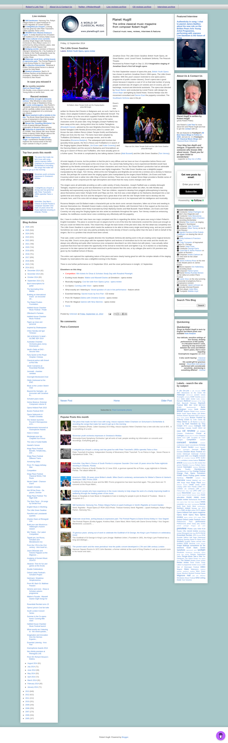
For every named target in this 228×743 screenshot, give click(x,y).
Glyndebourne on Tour (184, 471)
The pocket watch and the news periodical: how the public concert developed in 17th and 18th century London (118, 547)
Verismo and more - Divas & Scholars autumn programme (38, 591)
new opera (180, 502)
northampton (201, 506)
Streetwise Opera (199, 552)
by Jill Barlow (193, 422)
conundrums (194, 445)
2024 (27, 234)
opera (203, 510)
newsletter (180, 504)
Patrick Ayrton (193, 271)
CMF (188, 437)
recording (202, 531)
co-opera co (195, 437)
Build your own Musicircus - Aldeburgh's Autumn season (37, 527)
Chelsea (180, 433)
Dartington (186, 449)
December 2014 (33, 271)
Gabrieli (179, 467)
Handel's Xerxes (33, 445)
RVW (203, 535)
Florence (191, 465)
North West (191, 506)
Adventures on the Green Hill (193, 393)
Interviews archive (166, 7)
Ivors (203, 480)
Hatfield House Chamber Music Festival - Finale (37, 309)
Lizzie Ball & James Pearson (190, 251)
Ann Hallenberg (197, 267)
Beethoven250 (191, 407)
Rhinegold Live (187, 533)
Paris (191, 521)
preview (181, 528)
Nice (186, 504)
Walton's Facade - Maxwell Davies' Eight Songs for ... (37, 599)
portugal (186, 526)
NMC (189, 504)
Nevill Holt (201, 499)
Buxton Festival (196, 418)
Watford (203, 569)
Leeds (191, 485)
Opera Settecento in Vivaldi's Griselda (35, 416)
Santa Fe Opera (195, 539)
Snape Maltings (183, 546)
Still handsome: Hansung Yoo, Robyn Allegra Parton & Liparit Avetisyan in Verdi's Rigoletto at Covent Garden (118, 505)
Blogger (125, 737)
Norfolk (202, 504)
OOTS (198, 510)
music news (192, 497)
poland (179, 526)
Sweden (193, 554)
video (202, 567)
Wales (186, 569)
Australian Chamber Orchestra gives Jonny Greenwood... (37, 344)
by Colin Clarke (196, 419)
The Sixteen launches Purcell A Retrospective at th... (37, 422)
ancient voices (199, 395)
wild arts (195, 575)
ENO (179, 458)
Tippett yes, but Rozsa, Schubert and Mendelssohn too (36, 540)
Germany (202, 467)
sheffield (180, 543)
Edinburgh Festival (198, 454)
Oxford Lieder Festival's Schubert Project (36, 574)
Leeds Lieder (200, 484)
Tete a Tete (197, 556)
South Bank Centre (195, 548)
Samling (186, 539)
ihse (204, 478)
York (183, 580)
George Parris (193, 249)
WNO (198, 578)
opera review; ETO (190, 517)
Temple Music (187, 556)
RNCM (203, 533)
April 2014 (31, 677)
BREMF (180, 411)
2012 (27, 695)
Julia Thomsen (193, 226)
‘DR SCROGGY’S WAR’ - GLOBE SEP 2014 (37, 337)
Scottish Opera (190, 541)
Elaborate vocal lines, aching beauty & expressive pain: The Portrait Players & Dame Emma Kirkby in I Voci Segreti (120, 519)
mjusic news (196, 493)
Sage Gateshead (199, 537)
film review (198, 463)
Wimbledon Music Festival (186, 578)
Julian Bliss (193, 289)
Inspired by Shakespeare (36, 328)
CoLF (203, 437)
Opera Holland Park (184, 512)
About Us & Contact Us (61, 7)
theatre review (183, 562)
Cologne (180, 439)
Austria (197, 397)
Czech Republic (200, 447)
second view (200, 541)
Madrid (179, 493)
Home (67, 306)
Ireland (188, 480)
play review (201, 523)
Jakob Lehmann (194, 285)
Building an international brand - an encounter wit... (36, 297)
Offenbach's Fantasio (35, 313)
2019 (27, 251)
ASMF (192, 397)
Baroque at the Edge (198, 401)
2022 (27, 240)
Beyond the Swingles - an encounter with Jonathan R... (37, 393)
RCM (203, 529)
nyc (199, 508)
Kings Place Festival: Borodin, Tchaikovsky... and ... (37, 451)
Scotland (180, 541)
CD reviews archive (142, 7)
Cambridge (181, 428)
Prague (193, 526)
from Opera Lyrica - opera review (102, 282)
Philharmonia (181, 523)
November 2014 (33, 274)
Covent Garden (187, 447)
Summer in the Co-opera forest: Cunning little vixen (36, 618)
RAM (199, 529)
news (202, 502)
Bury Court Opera (183, 417)
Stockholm (180, 552)
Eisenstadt (180, 456)
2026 (27, 227)
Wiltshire (202, 575)
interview (181, 480)
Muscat (194, 495)
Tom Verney (164, 153)
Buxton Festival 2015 (35, 411)
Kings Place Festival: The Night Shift (37, 497)
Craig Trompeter (185, 242)
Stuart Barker (120, 90)
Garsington (187, 467)
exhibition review (187, 460)
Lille (185, 489)
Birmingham (181, 409)
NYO (203, 508)
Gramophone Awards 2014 (37, 648)
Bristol (192, 411)
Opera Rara (194, 515)
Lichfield (180, 489)
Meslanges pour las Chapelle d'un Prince (36, 437)
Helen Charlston (198, 218)
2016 (27, 261)
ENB (190, 456)
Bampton (180, 401)
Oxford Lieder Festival (191, 520)
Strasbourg (189, 552)
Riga (194, 533)
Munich (203, 493)
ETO (198, 458)
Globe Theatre (183, 469)
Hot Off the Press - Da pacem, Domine (35, 491)
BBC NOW (193, 405)
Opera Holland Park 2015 (37, 408)
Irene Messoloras (194, 216)
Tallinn (179, 556)
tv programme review (189, 565)
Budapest (202, 415)
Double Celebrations (35, 569)
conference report (183, 445)
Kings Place (196, 483)
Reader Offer (181, 531)
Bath (178, 403)
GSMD (179, 475)
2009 (27, 705)
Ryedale (180, 537)
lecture (185, 484)
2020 (27, 247)
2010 (27, 701)
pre (199, 526)
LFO (204, 486)
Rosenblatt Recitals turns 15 (38, 604)
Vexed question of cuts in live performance (108, 290)
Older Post (166, 400)
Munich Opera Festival (184, 495)
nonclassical (195, 504)
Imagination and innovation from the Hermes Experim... (37, 637)
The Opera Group (191, 558)
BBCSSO (202, 405)
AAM (203, 391)
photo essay (191, 523)
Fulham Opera (200, 465)
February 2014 (33, 684)
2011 (27, 698)
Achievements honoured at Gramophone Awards (37, 429)
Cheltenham (189, 433)
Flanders (185, 465)
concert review (187, 442)
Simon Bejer (118, 93)
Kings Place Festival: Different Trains (35, 457)
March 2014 (32, 680)
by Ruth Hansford (189, 424)
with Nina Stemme (91, 302)
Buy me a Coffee (194, 159)
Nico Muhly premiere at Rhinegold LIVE (36, 652)
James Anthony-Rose (187, 261)
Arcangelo (180, 397)
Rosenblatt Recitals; (185, 535)
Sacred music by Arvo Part (92, 294)
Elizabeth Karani (68, 127)
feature (195, 460)
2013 (27, 691)
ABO (178, 393)
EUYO (179, 460)
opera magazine (199, 512)
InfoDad (202, 370)
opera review (89, 51)
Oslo (203, 517)
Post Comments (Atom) (122, 410)
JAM (178, 482)
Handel (189, 477)
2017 (27, 257)
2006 (27, 715)
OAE (183, 510)
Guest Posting (188, 475)
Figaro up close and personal (34, 323)
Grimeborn (201, 473)
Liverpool (191, 489)
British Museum (200, 411)
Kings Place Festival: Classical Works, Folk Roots (36, 476)
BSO (197, 415)
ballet (183, 399)
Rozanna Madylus (78, 140)
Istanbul (195, 480)
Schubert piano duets (35, 399)
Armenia (187, 397)
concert (202, 439)
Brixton (185, 415)
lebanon (179, 484)
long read (189, 491)
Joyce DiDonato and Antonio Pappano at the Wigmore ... (37, 553)
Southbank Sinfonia (121, 98)
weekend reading (189, 571)
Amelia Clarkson (193, 255)
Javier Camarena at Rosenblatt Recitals (35, 367)
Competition (31, 471)
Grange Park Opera (186, 473)
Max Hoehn (190, 222)
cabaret (190, 426)
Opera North (182, 515)
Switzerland (201, 554)
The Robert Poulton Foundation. (34, 303)
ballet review (190, 399)
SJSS (186, 543)
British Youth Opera (75, 51)
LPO (195, 491)
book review (199, 409)
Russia (199, 535)
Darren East (140, 95)
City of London (194, 435)
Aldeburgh (181, 395)
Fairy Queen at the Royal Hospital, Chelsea (36, 356)
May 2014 (31, 673)
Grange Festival (199, 471)
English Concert (199, 456)
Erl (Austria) (186, 458)
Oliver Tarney (193, 228)
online (193, 510)
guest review (200, 475)
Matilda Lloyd (193, 291)
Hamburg (180, 478)
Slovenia (192, 543)
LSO (199, 491)
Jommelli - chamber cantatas (34, 372)
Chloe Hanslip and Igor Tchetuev (36, 332)
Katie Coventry (109, 145)
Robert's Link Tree (34, 7)
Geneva (195, 467)
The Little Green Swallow (36, 510)
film (193, 463)
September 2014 (34, 281)
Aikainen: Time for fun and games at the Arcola (37, 565)
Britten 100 (196, 413)
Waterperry (195, 569)
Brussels (192, 415)
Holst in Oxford (33, 433)
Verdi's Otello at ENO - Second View (35, 351)
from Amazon (190, 334)
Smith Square (200, 543)
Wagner (179, 569)
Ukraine (199, 565)
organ (199, 517)
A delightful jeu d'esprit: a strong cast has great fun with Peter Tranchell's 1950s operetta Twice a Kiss (114, 449)
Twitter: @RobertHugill (89, 7)
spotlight (201, 550)
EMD (186, 456)
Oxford (179, 520)
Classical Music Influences (187, 141)
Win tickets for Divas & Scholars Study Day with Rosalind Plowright (104, 273)
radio (195, 529)
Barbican (187, 401)
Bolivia (190, 409)
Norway (194, 508)
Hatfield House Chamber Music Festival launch (36, 625)
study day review (183, 554)
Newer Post (66, 400)
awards (203, 397)
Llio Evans (94, 145)
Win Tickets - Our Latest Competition (36, 533)
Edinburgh (186, 454)
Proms (190, 529)
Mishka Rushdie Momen (194, 273)
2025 (27, 230)
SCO (203, 539)
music (198, 495)
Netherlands (193, 499)
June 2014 (31, 670)
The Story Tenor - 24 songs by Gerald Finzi (37, 502)
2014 (27, 268)
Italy (200, 480)
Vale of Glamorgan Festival (188, 567)
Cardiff (194, 428)
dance (179, 449)
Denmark (195, 449)
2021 (27, 244)
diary (203, 449)
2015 (27, 264)
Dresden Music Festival (193, 452)
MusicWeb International (196, 364)
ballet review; (200, 399)
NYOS (179, 510)
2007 (27, 712)
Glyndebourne (199, 469)
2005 (27, 718)
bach (178, 399)
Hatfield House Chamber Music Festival (36, 318)
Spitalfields (181, 550)
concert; (202, 443)
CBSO (200, 428)
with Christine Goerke (92, 298)
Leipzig (179, 486)
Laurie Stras (184, 279)
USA (203, 565)
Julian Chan (189, 246)
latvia (203, 482)
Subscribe (191, 191)
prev (204, 526)
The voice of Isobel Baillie (37, 442)
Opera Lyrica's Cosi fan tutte (38, 608)
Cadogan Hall (199, 426)
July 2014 (31, 667)
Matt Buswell (127, 153)
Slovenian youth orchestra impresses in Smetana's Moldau (97, 436)
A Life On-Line (183, 391)
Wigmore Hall (183, 575)
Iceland (198, 478)
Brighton (186, 411)
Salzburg (180, 539)
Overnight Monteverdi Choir (37, 377)
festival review (187, 463)
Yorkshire (188, 580)
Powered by (191, 200)
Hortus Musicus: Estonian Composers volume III (37, 403)
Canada (188, 428)
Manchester (186, 493)
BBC (186, 405)
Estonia (193, 458)
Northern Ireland (183, 508)
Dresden (180, 452)
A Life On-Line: (195, 391)
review (179, 533)
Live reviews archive (116, 7)
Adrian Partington (194, 212)
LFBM (199, 486)
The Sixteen (185, 560)
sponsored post (191, 550)
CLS (183, 437)
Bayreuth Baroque (189, 403)
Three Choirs (195, 562)
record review (192, 531)
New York (187, 502)
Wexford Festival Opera (196, 573)
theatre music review (198, 560)
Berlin (203, 407)
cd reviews (201, 431)
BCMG (179, 407)
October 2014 (33, 277)
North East (181, 506)
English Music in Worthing (37, 507)
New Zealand (195, 502)
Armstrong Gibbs (33, 462)
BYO (185, 426)
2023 (27, 237)
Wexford (185, 573)
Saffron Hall (188, 537)
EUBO (203, 458)
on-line (188, 510)
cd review (188, 430)
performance (200, 522)
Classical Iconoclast (201, 359)
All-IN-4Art (189, 395)
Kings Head (185, 482)
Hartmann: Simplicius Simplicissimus (35, 579)
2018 (27, 254)
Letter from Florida (190, 486)
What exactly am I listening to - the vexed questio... (37, 631)
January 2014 (33, 687)
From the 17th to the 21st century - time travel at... (37, 546)
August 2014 (32, 663)
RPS (194, 535)
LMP (197, 489)
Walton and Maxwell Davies (96, 278)
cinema (187, 435)
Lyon (203, 491)
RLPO (198, 533)
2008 (27, 708)
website (179, 571)
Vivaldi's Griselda (33, 487)
